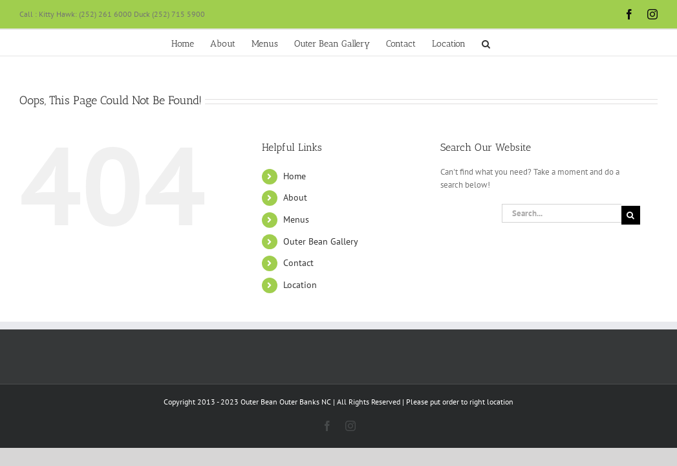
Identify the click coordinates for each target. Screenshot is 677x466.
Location (300, 285)
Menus (296, 219)
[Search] (630, 215)
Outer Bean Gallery (320, 241)
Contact (298, 263)
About (295, 197)
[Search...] (561, 213)
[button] (579, 43)
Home (294, 176)
